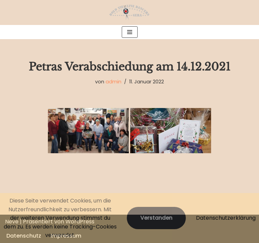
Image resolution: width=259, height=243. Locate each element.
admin (113, 81)
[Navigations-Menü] (130, 32)
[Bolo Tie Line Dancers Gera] (129, 12)
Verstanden (156, 218)
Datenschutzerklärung (226, 218)
